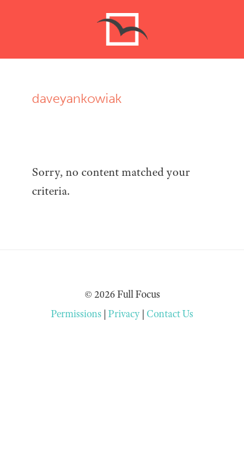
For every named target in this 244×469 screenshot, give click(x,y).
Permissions (76, 313)
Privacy (124, 313)
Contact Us (169, 313)
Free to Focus (122, 29)
